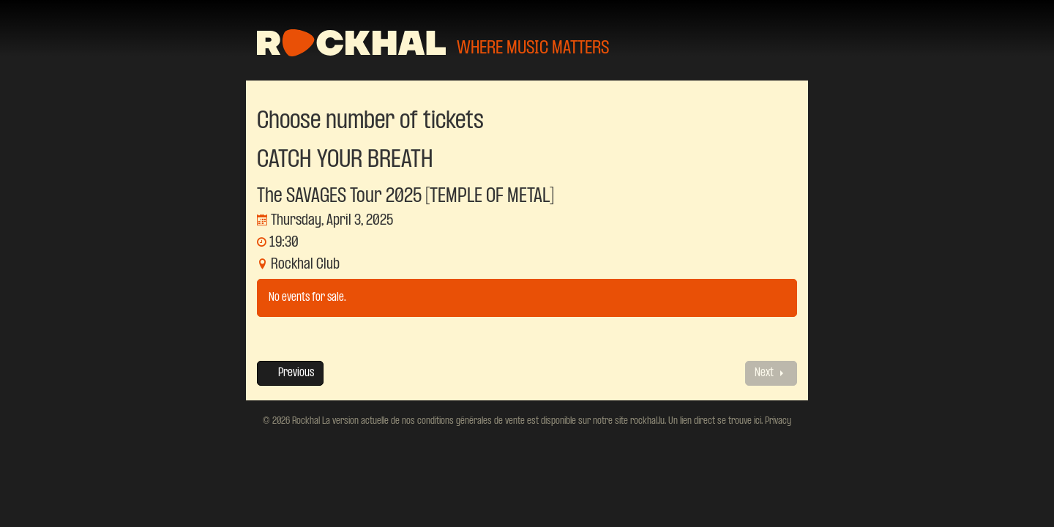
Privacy (777, 421)
